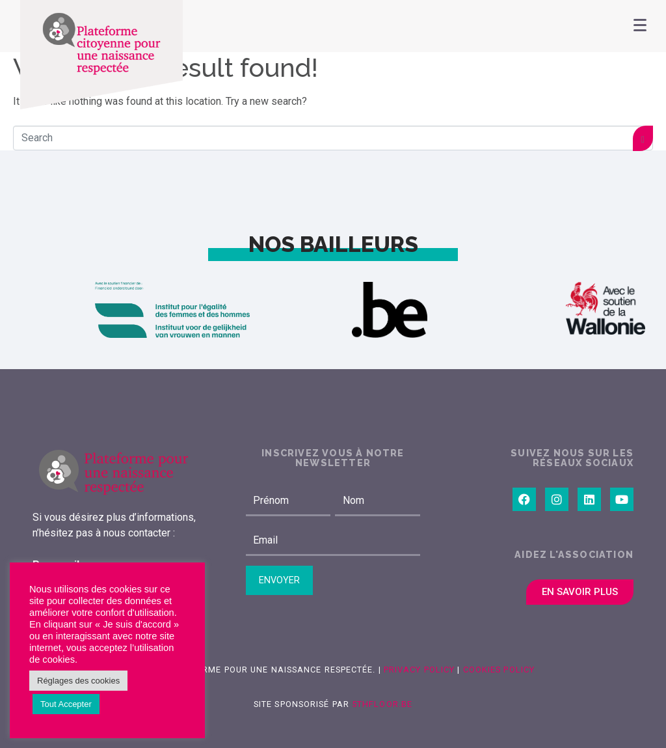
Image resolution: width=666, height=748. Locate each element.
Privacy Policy (418, 669)
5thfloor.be (382, 704)
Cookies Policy (499, 669)
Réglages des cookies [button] (78, 681)
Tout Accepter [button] (66, 704)
